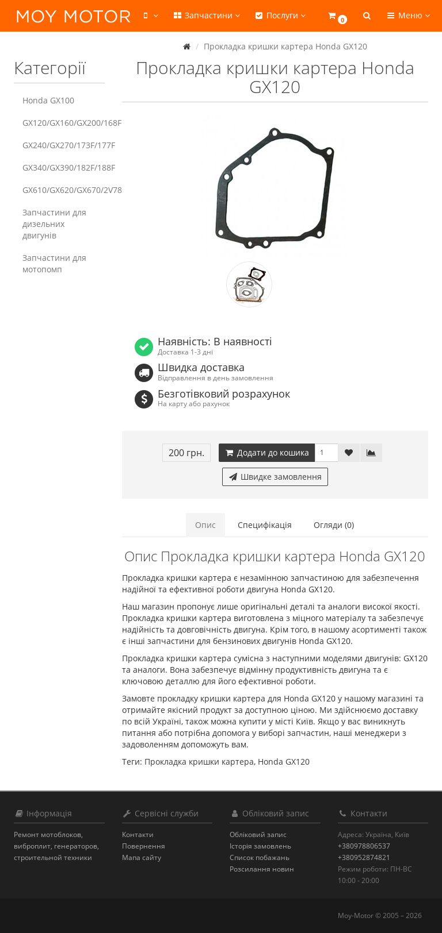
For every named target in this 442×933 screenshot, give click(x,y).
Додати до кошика (266, 452)
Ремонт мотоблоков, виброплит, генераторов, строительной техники (56, 846)
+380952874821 (364, 857)
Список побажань (259, 857)
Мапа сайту (141, 857)
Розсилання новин (262, 869)
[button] (337, 16)
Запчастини (206, 15)
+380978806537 (364, 846)
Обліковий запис (258, 834)
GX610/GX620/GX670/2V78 (63, 189)
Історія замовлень (260, 846)
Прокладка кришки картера (199, 761)
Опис (205, 524)
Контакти (138, 834)
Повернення (143, 846)
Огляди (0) (334, 524)
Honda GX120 (284, 761)
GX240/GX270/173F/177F (63, 145)
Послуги (280, 15)
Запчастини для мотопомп (54, 263)
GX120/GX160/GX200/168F (63, 122)
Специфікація (265, 524)
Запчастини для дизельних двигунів (54, 224)
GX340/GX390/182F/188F (63, 167)
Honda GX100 (48, 100)
